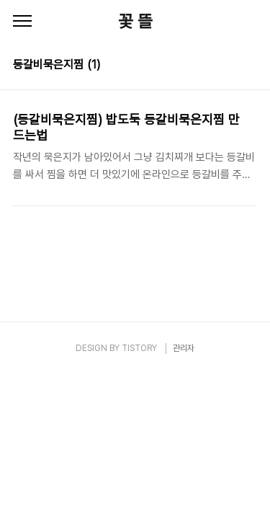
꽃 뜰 (135, 21)
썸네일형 (228, 66)
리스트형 (248, 66)
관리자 (183, 348)
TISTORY (139, 348)
